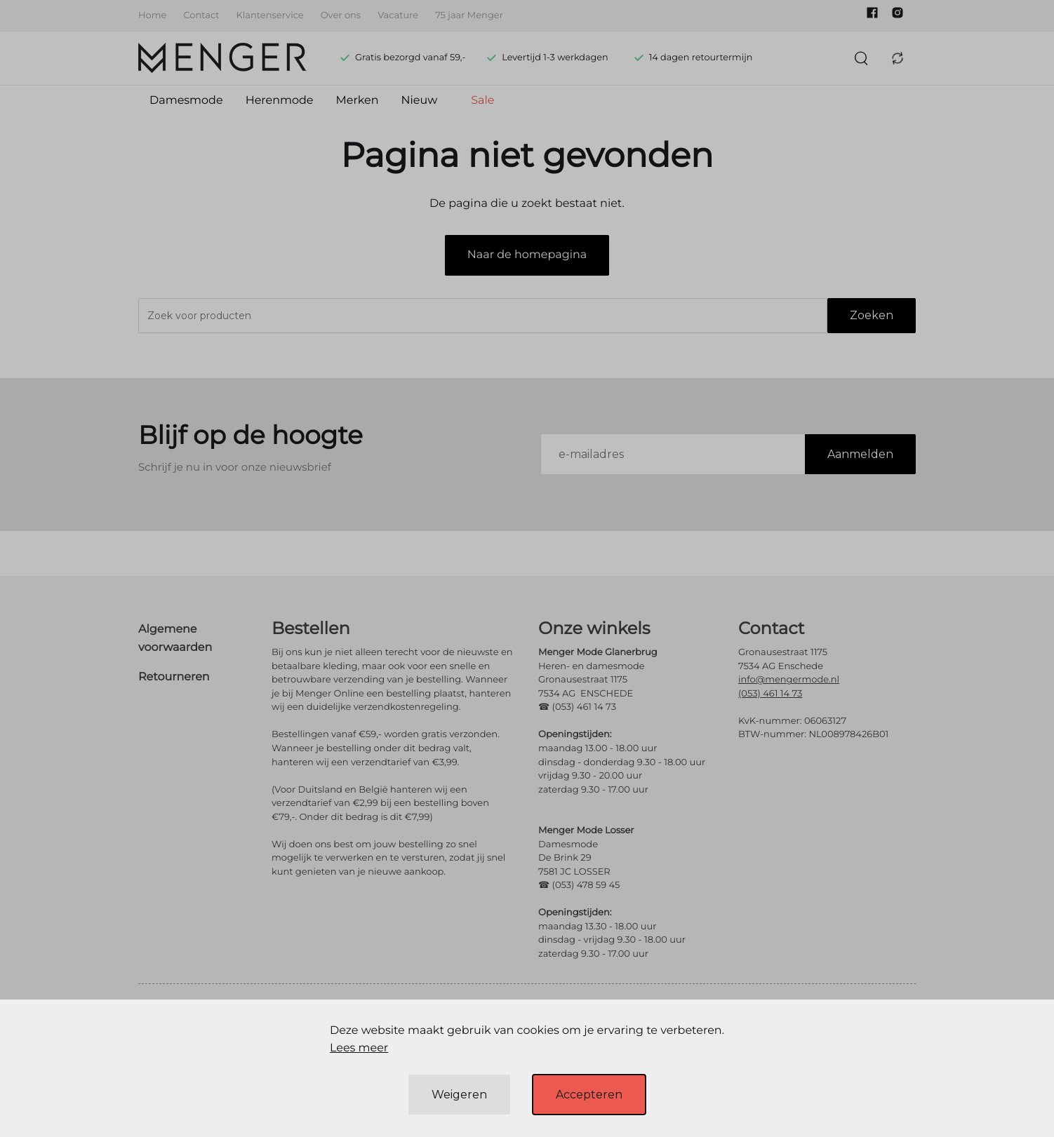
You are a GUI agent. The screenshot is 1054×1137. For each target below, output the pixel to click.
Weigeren (459, 1094)
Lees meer (359, 1048)
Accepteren (589, 1094)
